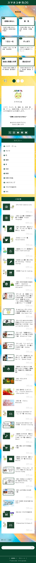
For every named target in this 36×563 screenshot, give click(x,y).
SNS (7, 192)
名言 (7, 169)
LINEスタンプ (10, 182)
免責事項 (13, 558)
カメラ (8, 151)
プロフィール (22, 558)
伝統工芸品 (9, 178)
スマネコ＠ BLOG (18, 2)
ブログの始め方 (11, 187)
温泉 (7, 160)
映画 (7, 173)
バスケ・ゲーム (11, 146)
